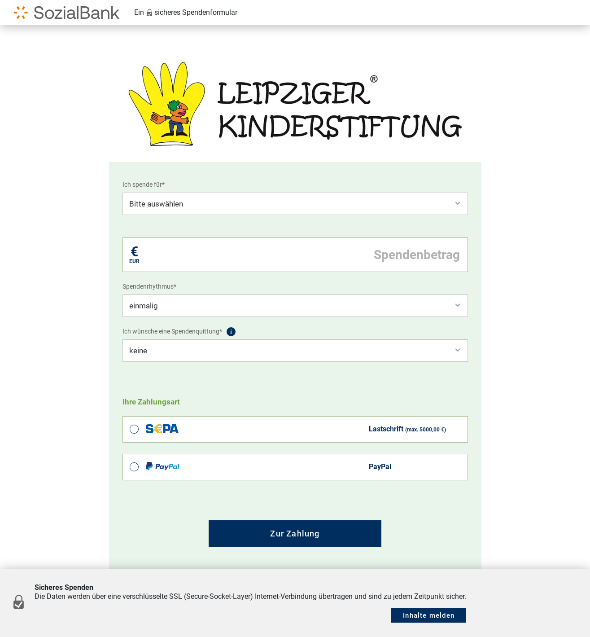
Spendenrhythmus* (149, 286)
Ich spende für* (143, 184)
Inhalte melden (429, 615)
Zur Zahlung (294, 533)
